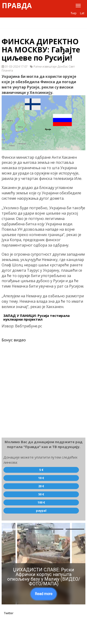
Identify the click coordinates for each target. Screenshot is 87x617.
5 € (41, 470)
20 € (41, 486)
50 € (41, 494)
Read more (43, 594)
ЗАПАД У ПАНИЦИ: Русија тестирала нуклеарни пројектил (36, 317)
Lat (82, 13)
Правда (17, 5)
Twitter (8, 613)
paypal (41, 510)
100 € (41, 502)
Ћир (74, 13)
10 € (41, 478)
